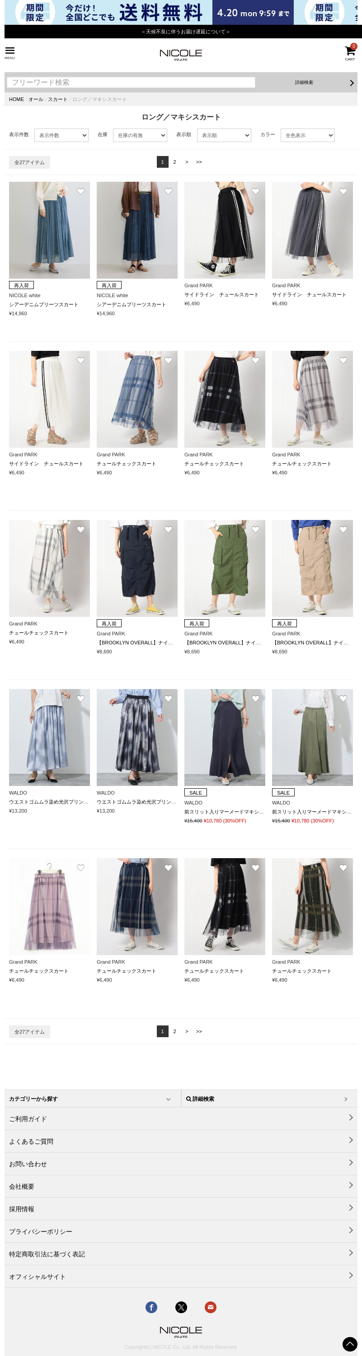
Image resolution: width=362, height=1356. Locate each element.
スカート (58, 99)
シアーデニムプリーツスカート (44, 304)
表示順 (183, 134)
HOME (16, 99)
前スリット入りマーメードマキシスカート (231, 811)
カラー (267, 134)
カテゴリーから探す (33, 1099)
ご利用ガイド (28, 1118)
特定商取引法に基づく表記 (47, 1254)
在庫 (103, 134)
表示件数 (19, 134)
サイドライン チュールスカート (221, 294)
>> (199, 162)
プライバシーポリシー (40, 1231)
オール (35, 99)
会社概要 (21, 1186)
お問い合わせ (28, 1164)
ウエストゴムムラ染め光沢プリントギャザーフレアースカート (78, 801)
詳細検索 (304, 82)
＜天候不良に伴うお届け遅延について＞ (185, 31)
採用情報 (21, 1209)
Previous (11, 28)
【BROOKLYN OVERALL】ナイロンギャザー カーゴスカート (167, 642)
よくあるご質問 (31, 1141)
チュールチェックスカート (126, 463)
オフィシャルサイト (37, 1276)
